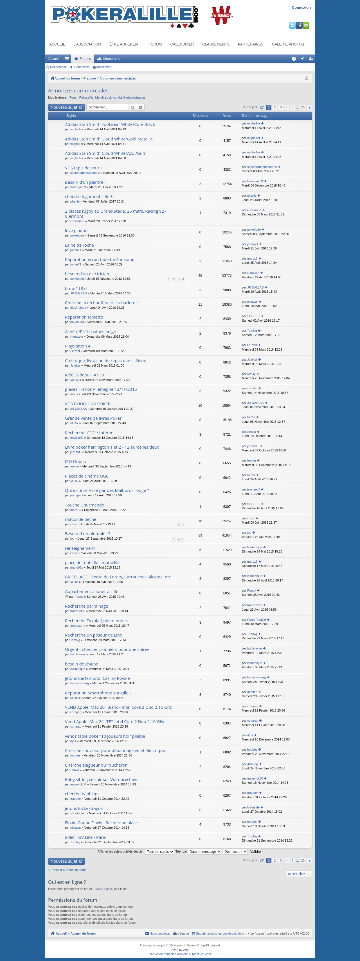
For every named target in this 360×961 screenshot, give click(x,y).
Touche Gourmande (84, 505)
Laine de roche (79, 245)
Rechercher (58, 67)
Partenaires (251, 44)
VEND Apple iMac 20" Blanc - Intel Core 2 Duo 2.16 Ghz (118, 707)
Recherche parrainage (86, 606)
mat (72, 394)
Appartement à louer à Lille (91, 591)
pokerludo (77, 235)
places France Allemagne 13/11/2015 (101, 389)
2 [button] (275, 107)
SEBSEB (253, 316)
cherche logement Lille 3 (89, 196)
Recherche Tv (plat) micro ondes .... (99, 620)
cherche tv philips (82, 793)
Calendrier (182, 44)
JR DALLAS (78, 293)
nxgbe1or (76, 129)
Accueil (57, 44)
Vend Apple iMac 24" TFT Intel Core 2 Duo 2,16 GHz (115, 721)
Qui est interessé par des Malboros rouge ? (107, 490)
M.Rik (74, 423)
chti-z (74, 524)
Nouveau (64, 107)
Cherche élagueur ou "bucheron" (97, 765)
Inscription (104, 67)
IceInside (253, 807)
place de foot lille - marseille (92, 562)
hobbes (75, 755)
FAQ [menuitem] (295, 60)
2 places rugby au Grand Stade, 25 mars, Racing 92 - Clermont (115, 213)
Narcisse (253, 272)
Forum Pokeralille (81, 97)
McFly (74, 379)
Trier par (198, 851)
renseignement (80, 548)
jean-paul (76, 495)
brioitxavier (77, 654)
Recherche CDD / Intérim (89, 432)
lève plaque (76, 230)
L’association (87, 44)
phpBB (165, 945)
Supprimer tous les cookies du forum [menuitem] (221, 933)
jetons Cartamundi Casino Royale (97, 678)
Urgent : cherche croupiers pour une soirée (107, 649)
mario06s (76, 567)
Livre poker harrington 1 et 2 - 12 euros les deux (112, 447)
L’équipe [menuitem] (183, 933)
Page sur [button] (261, 107)
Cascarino (77, 221)
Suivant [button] (309, 107)
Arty (186, 949)
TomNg (252, 330)
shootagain (78, 813)
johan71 (75, 250)
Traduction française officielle (168, 954)
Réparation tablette (84, 317)
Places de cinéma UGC (87, 476)
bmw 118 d (76, 288)
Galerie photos (288, 44)
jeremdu (76, 452)
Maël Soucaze (202, 954)
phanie (75, 201)
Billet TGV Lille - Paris (85, 837)
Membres (110, 59)
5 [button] (293, 107)
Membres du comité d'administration (120, 97)
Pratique (90, 78)
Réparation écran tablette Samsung (99, 259)
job (72, 538)
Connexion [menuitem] (304, 60)
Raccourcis (68, 60)
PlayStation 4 (77, 346)
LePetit (75, 351)
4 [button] (286, 107)
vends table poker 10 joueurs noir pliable (105, 736)
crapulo (252, 388)
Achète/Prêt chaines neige (90, 331)
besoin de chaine (81, 664)
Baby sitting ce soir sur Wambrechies (101, 779)
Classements (216, 44)
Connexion (301, 7)
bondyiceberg (79, 683)
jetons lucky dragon (84, 808)
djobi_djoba (78, 307)
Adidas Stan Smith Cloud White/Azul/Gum (106, 153)
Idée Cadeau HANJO (84, 375)
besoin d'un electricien (87, 273)
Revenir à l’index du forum (69, 869)
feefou (74, 466)
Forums (85, 59)
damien (252, 692)
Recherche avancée (141, 107)
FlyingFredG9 (256, 619)
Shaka (251, 431)
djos (73, 741)
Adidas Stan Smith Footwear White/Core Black (110, 124)
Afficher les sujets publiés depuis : (136, 851)
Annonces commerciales (118, 78)
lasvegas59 (78, 187)
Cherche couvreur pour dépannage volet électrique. (115, 750)
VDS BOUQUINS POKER (88, 403)
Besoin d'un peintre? (85, 182)
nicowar (252, 301)
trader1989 (77, 611)
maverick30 (78, 784)
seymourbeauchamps (85, 172)
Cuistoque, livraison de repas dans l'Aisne (105, 360)
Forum (155, 44)
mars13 (252, 258)
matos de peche (80, 519)
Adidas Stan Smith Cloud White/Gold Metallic (109, 139)
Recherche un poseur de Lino (93, 635)
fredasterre (77, 625)
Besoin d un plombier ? (87, 533)
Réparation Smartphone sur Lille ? (98, 693)
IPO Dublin (75, 461)
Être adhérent (124, 44)
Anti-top (252, 764)
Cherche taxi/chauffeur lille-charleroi (101, 302)
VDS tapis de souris (84, 168)
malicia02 (76, 437)
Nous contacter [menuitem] (160, 933)
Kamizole (76, 336)
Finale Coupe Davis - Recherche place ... (103, 822)
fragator (75, 798)
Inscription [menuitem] (312, 60)
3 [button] (281, 107)
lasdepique (254, 547)
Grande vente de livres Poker (93, 418)
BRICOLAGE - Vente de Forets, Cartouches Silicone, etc (118, 577)
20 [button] (303, 107)
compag (75, 712)
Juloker (75, 365)
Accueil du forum (67, 78)
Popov (79, 596)
